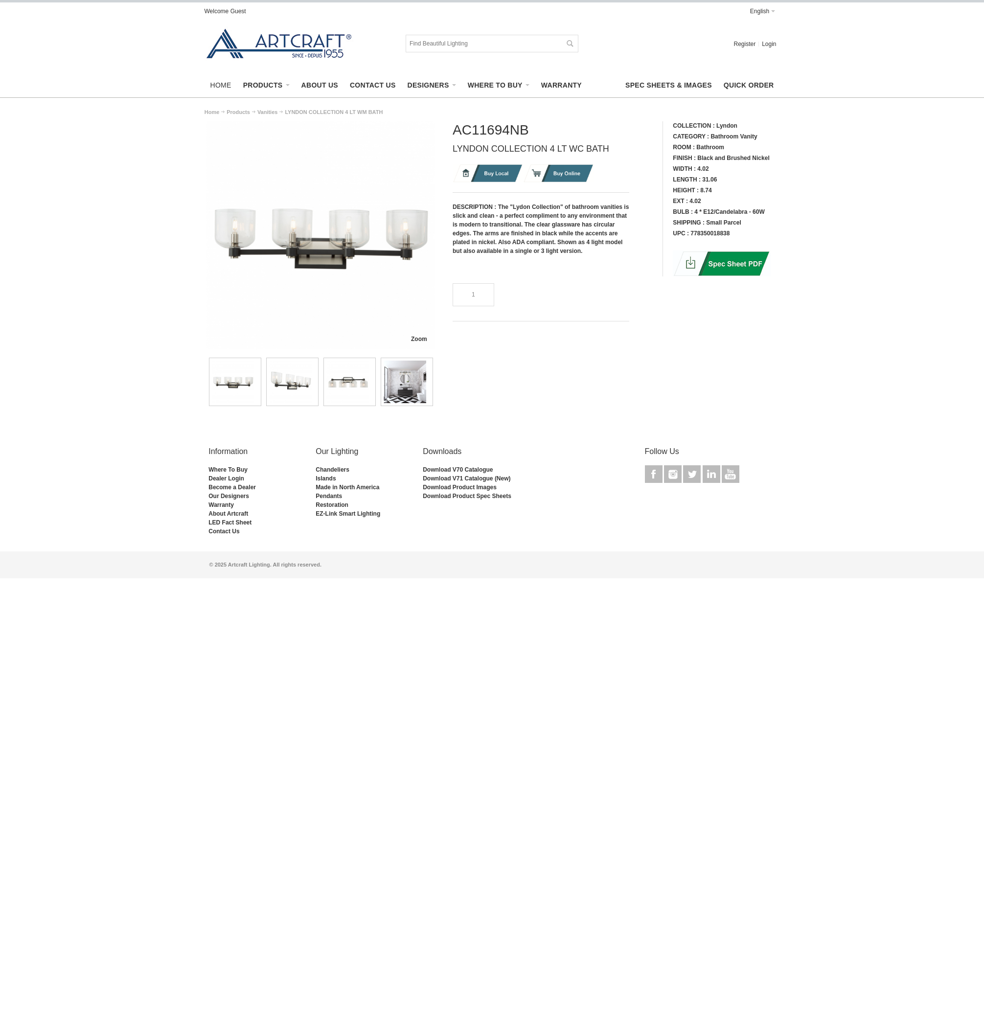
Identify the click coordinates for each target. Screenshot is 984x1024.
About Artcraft (228, 513)
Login (769, 44)
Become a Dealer (232, 487)
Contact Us (223, 531)
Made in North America (347, 487)
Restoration (332, 504)
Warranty (221, 504)
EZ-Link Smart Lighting (348, 513)
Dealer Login (226, 478)
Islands (326, 478)
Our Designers (228, 496)
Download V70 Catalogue (458, 469)
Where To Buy (228, 469)
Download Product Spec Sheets (467, 496)
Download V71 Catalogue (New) (466, 478)
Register (744, 44)
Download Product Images (460, 487)
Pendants (329, 496)
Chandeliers (332, 469)
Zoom (419, 339)
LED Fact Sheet (230, 522)
